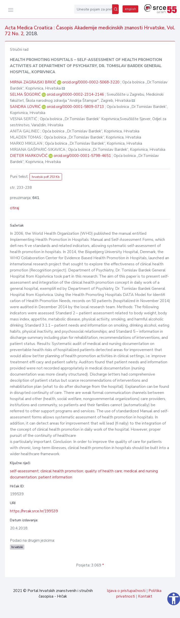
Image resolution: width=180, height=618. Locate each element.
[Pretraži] (115, 9)
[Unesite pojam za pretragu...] (93, 9)
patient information (55, 477)
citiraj (14, 208)
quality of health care (103, 471)
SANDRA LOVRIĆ (26, 106)
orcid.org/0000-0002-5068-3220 (90, 82)
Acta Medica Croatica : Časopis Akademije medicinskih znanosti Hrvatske (84, 27)
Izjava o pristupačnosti (126, 590)
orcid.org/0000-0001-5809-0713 (75, 106)
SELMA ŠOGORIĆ (26, 94)
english (130, 9)
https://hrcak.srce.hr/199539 (34, 511)
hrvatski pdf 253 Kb (46, 177)
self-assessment (24, 471)
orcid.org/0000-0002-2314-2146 (75, 94)
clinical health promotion (61, 471)
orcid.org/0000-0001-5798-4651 (82, 155)
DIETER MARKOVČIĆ (29, 155)
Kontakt (145, 596)
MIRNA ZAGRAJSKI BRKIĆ (33, 82)
